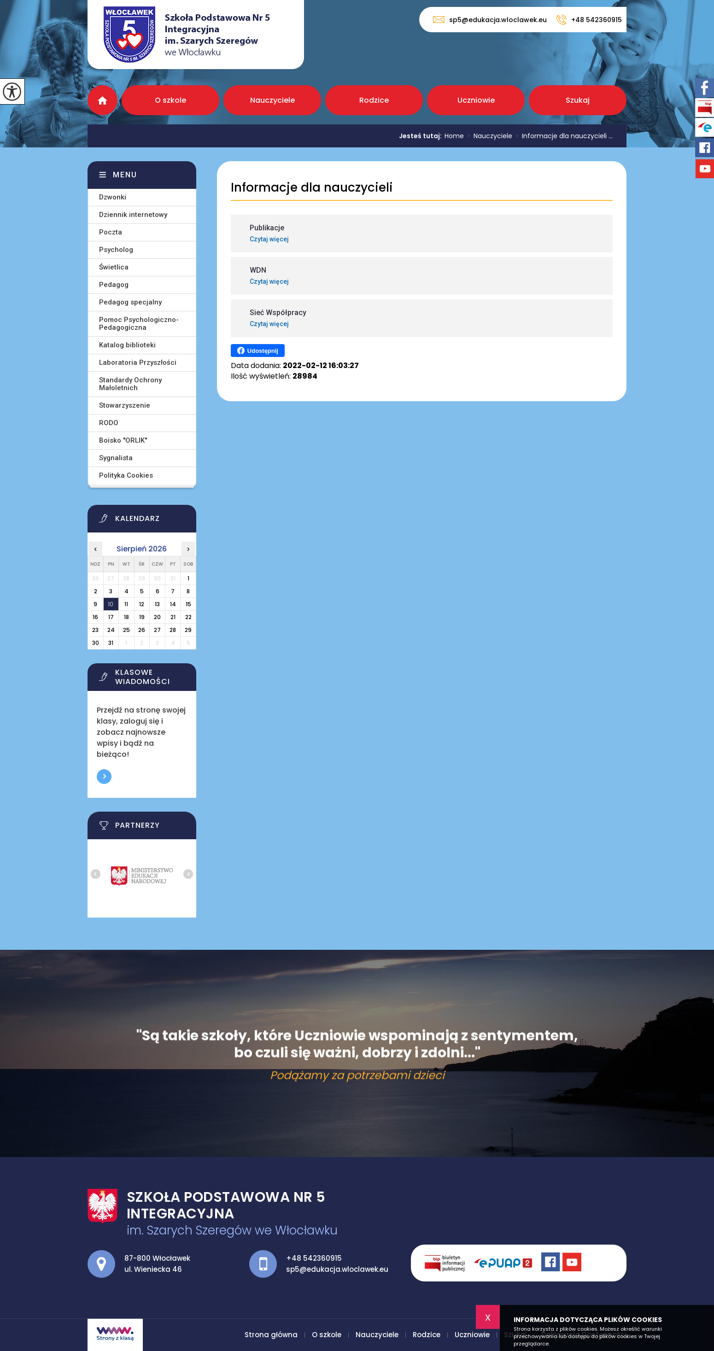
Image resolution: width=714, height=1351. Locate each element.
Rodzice (374, 100)
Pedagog (114, 285)
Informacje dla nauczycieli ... (562, 136)
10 (110, 604)
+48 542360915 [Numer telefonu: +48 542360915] (314, 1258)
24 (111, 630)
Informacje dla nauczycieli (312, 188)
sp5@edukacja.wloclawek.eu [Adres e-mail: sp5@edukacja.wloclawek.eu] (337, 1269)
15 (188, 604)
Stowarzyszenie (124, 405)
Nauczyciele (272, 100)
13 (157, 604)
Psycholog (116, 250)
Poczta (110, 232)
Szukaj (578, 100)
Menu (125, 174)
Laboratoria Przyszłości (137, 362)
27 (157, 630)
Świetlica (114, 267)
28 (173, 630)
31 (110, 643)
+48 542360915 (589, 20)
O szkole (170, 100)
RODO (108, 423)
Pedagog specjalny (130, 302)
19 (142, 617)
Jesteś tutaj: (422, 136)
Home (454, 136)
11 (126, 604)
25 (126, 630)
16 (95, 617)
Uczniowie (476, 100)
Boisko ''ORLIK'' (123, 440)
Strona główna (102, 100)
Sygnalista (116, 458)
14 (173, 604)
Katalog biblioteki (127, 345)
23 (95, 630)
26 (141, 630)
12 (141, 604)
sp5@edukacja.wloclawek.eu (490, 19)
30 (95, 643)
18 (126, 617)
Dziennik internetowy (133, 215)
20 (157, 617)
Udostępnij (257, 350)
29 (188, 630)
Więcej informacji (104, 776)
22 (188, 617)
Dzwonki (112, 197)
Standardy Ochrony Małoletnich (130, 384)
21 (173, 617)
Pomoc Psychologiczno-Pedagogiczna (139, 324)
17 (111, 617)
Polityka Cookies (126, 475)
